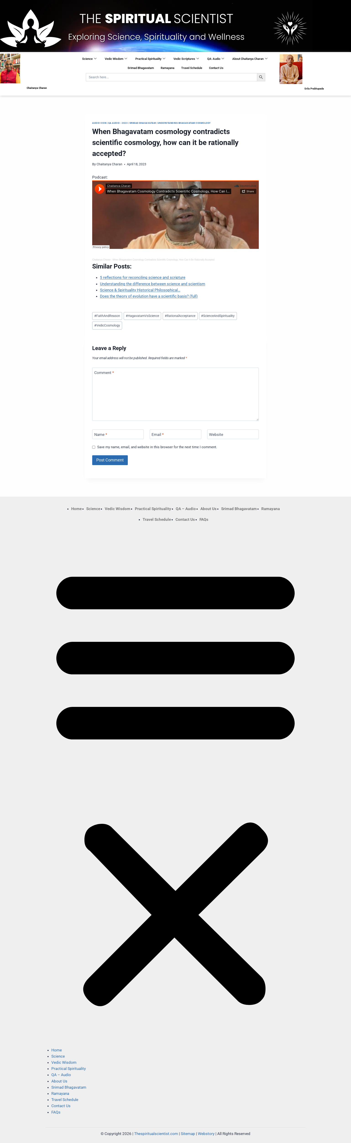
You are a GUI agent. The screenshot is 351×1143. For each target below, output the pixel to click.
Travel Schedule (191, 68)
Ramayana (167, 68)
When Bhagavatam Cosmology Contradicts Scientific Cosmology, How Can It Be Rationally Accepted (164, 259)
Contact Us (216, 68)
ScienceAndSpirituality (218, 316)
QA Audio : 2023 (118, 123)
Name (100, 434)
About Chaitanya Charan (249, 59)
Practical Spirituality (150, 59)
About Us (208, 508)
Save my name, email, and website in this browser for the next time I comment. (157, 447)
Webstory (206, 1133)
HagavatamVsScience (142, 316)
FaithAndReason (107, 316)
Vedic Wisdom (116, 59)
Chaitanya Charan (109, 164)
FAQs (203, 519)
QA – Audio (186, 508)
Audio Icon (99, 123)
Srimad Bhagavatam (141, 68)
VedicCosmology (107, 325)
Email (158, 434)
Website (216, 434)
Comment (104, 372)
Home (76, 508)
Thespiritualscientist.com (156, 1133)
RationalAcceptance (180, 316)
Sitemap (188, 1133)
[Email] (175, 434)
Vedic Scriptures (186, 59)
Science (89, 59)
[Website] (233, 434)
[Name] (118, 434)
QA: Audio (215, 59)
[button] (175, 785)
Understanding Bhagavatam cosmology (184, 123)
